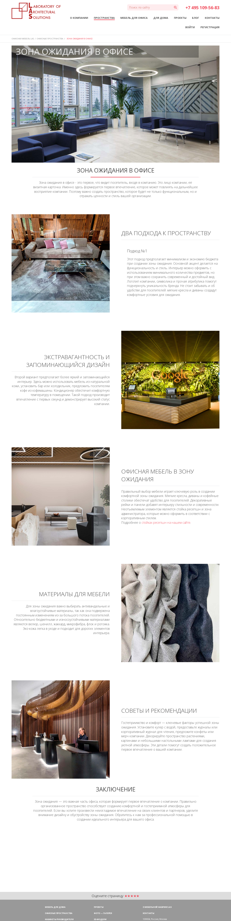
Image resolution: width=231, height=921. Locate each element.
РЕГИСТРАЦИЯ (210, 27)
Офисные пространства (58, 913)
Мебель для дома (55, 907)
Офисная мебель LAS (23, 38)
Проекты (98, 907)
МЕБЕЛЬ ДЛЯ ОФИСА (134, 18)
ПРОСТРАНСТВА (104, 18)
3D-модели (100, 919)
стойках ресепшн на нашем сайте (166, 522)
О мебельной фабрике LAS (157, 907)
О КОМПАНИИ (79, 18)
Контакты (148, 913)
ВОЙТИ (190, 27)
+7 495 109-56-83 (202, 7)
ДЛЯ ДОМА (160, 18)
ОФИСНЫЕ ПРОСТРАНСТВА (50, 38)
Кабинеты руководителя (59, 919)
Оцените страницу (115, 895)
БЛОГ (195, 18)
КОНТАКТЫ (212, 18)
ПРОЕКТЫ (180, 18)
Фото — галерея (103, 913)
